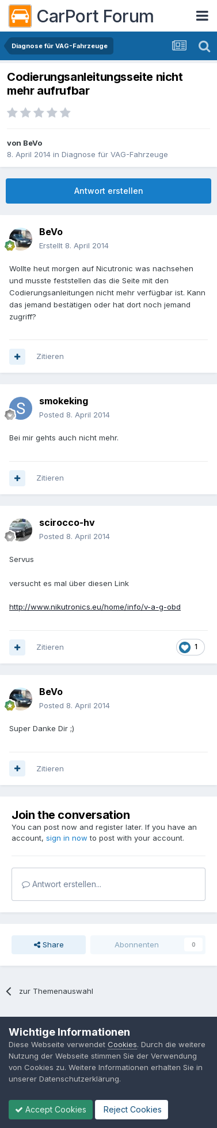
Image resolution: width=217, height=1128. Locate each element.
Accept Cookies (50, 1109)
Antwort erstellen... (61, 884)
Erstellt (74, 245)
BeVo (32, 142)
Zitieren (50, 356)
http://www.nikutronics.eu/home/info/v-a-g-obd (95, 606)
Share (49, 944)
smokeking (63, 401)
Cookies (122, 1044)
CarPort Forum (81, 16)
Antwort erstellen (108, 191)
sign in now (66, 837)
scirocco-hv (67, 522)
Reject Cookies (131, 1109)
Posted (74, 414)
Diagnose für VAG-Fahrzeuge (115, 154)
